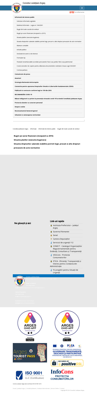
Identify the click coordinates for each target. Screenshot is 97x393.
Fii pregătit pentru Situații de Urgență (65, 271)
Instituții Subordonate (43, 388)
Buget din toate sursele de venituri (28, 29)
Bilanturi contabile (22, 45)
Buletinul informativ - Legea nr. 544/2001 (30, 25)
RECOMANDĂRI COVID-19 (23, 94)
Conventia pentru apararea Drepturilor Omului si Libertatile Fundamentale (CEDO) (44, 86)
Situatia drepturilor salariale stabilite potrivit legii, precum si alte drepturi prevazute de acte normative (49, 41)
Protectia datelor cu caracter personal (28, 103)
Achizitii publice (21, 50)
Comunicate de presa (22, 74)
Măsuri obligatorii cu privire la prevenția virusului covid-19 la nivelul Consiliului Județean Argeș (48, 99)
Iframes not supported (48, 187)
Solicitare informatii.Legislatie (26, 21)
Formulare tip (21, 58)
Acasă (14, 388)
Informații (33, 129)
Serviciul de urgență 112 (63, 242)
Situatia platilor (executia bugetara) (28, 37)
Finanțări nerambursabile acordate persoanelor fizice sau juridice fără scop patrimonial (44, 62)
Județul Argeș (21, 388)
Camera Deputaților (61, 239)
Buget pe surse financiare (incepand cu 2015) (31, 33)
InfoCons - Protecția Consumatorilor (61, 256)
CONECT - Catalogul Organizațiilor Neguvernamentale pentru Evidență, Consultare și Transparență (66, 248)
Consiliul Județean (31, 388)
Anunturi (18, 78)
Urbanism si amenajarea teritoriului (27, 115)
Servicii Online (55, 388)
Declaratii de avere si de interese (27, 54)
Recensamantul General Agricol (26, 111)
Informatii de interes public (24, 17)
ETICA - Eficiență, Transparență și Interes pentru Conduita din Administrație (65, 263)
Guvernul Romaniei (61, 231)
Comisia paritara (22, 70)
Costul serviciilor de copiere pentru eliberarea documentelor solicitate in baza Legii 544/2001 (46, 66)
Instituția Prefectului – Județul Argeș (65, 226)
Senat (55, 235)
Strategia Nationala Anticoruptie (26, 82)
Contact (62, 388)
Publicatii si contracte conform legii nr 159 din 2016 (33, 90)
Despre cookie (20, 107)
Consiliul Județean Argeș (20, 129)
